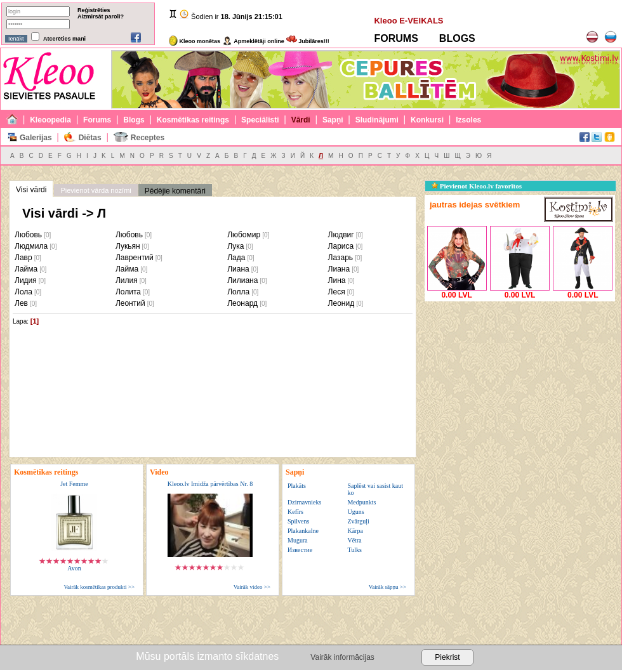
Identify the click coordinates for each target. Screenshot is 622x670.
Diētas (90, 137)
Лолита (128, 291)
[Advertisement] (520, 384)
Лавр (23, 257)
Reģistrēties (93, 10)
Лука (235, 246)
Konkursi (427, 119)
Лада (236, 257)
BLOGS (457, 38)
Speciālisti (260, 119)
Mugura (298, 540)
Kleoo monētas (194, 41)
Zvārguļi (358, 521)
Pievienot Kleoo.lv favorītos (477, 186)
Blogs (133, 119)
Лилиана (242, 280)
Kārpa (354, 530)
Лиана (238, 269)
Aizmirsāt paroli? (100, 16)
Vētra (354, 540)
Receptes (147, 137)
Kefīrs (295, 511)
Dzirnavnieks (304, 502)
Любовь (28, 234)
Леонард (242, 303)
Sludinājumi (377, 119)
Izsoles (468, 119)
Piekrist (447, 657)
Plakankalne (303, 530)
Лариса (341, 246)
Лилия (127, 280)
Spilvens (298, 521)
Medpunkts (361, 502)
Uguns (355, 511)
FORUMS (396, 38)
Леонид (341, 303)
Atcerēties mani (64, 39)
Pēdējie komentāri (175, 191)
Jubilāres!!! (307, 41)
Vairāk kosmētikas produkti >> (99, 587)
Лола (23, 291)
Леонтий (130, 303)
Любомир (243, 234)
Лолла (238, 291)
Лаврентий (135, 257)
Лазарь (341, 257)
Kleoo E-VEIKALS (408, 20)
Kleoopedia (50, 119)
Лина (337, 280)
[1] (34, 321)
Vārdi (300, 119)
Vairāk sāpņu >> (387, 587)
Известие (300, 549)
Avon (74, 568)
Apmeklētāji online (253, 41)
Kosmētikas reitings (193, 119)
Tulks (354, 549)
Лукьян (128, 246)
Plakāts (297, 485)
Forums (97, 119)
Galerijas (36, 137)
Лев (21, 303)
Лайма (26, 269)
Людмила (31, 246)
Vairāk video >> (252, 587)
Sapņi (332, 119)
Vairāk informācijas (342, 657)
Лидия (26, 280)
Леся (336, 291)
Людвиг (341, 234)
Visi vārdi (31, 189)
